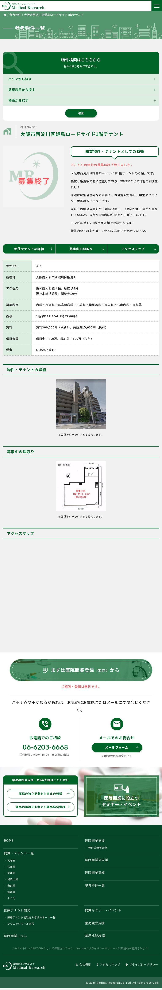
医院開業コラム (15, 937)
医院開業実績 (95, 873)
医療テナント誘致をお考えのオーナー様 (31, 919)
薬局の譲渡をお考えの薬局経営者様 (43, 808)
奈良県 (11, 886)
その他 (11, 899)
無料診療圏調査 (97, 848)
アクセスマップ (139, 249)
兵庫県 (11, 867)
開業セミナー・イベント (103, 911)
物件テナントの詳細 (33, 249)
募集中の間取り (87, 249)
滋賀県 (11, 893)
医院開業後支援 (96, 860)
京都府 (11, 874)
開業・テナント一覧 (19, 854)
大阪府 (11, 861)
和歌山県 (12, 880)
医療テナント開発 (17, 911)
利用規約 (123, 949)
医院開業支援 (95, 841)
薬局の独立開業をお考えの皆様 (44, 794)
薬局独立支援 (95, 924)
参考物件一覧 (95, 886)
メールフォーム (122, 748)
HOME (9, 841)
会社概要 (83, 966)
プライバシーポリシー (102, 949)
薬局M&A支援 (95, 937)
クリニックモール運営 (20, 925)
